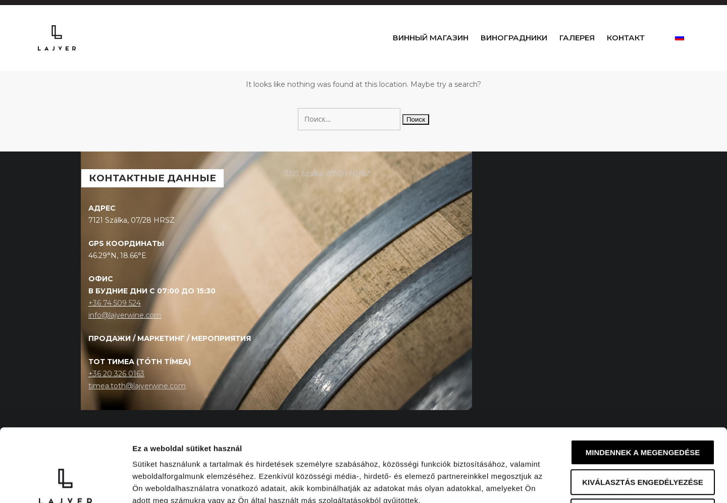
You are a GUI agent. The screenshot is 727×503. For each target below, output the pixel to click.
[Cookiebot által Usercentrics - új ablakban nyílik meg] (65, 483)
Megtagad (642, 438)
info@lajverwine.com (125, 341)
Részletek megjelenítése (574, 483)
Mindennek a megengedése (643, 379)
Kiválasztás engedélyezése (642, 409)
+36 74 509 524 (114, 329)
